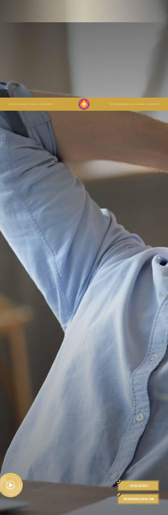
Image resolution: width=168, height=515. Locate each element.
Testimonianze (119, 6)
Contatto (152, 6)
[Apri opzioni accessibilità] (7, 498)
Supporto (46, 6)
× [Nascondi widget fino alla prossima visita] (10, 494)
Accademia (137, 6)
